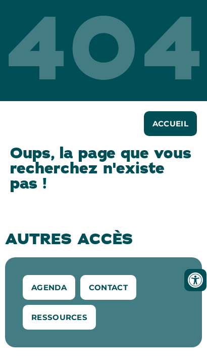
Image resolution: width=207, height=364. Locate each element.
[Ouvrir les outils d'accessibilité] (195, 280)
